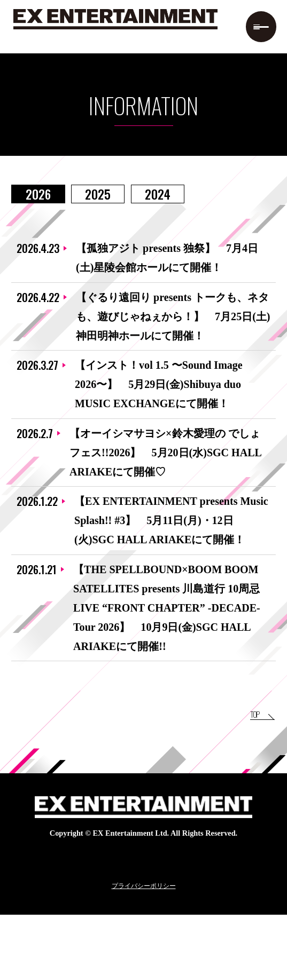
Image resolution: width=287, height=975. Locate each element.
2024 (157, 194)
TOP (238, 770)
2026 (38, 194)
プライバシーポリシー (144, 945)
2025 (98, 194)
